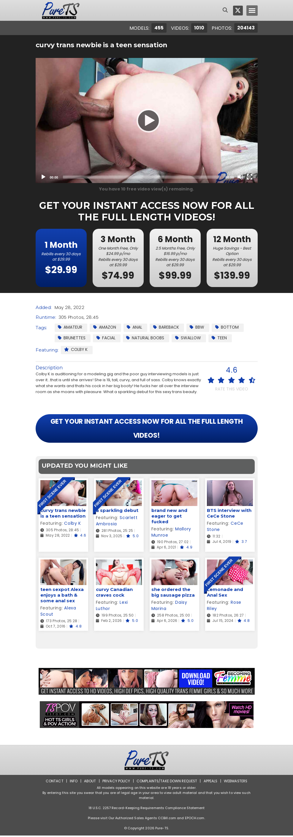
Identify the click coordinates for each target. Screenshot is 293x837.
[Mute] (240, 176)
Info (73, 782)
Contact (53, 782)
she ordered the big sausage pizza (173, 593)
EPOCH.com (195, 819)
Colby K (76, 350)
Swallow (189, 338)
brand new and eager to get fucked (169, 517)
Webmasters (236, 782)
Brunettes (72, 338)
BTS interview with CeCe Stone (229, 514)
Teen (221, 338)
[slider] (142, 177)
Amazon (105, 327)
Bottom (228, 327)
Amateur (70, 327)
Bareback (167, 327)
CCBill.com (167, 819)
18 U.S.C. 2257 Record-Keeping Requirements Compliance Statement (146, 809)
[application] (147, 120)
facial (106, 338)
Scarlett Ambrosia (117, 522)
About (89, 782)
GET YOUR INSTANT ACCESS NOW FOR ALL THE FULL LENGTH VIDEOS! (146, 429)
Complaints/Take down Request (166, 782)
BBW (198, 327)
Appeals (210, 782)
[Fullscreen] (249, 176)
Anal (135, 327)
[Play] (147, 120)
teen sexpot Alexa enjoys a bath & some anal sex (62, 596)
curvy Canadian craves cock (114, 593)
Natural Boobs (146, 338)
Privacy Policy (115, 782)
